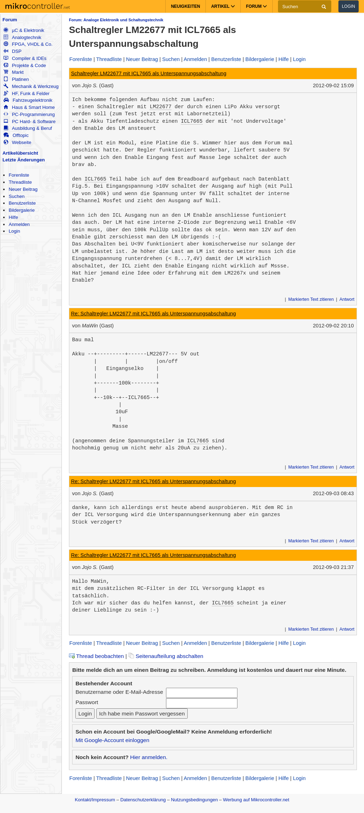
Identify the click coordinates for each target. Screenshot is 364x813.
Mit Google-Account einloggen (112, 740)
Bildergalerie (21, 210)
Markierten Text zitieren (311, 299)
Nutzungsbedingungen (194, 799)
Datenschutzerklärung (143, 799)
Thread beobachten (96, 656)
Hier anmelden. (148, 757)
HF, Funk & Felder (26, 93)
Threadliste (20, 182)
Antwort (346, 299)
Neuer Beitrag (23, 189)
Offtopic (16, 135)
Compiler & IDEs (25, 58)
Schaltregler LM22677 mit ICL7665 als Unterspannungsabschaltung (148, 73)
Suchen (17, 196)
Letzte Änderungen (23, 159)
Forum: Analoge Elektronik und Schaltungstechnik (116, 20)
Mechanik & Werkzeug (31, 86)
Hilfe (13, 217)
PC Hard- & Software (29, 121)
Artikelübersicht (20, 153)
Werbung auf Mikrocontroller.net (256, 799)
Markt (13, 72)
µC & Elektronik (24, 30)
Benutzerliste (22, 203)
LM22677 (160, 106)
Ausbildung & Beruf (28, 128)
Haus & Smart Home (29, 107)
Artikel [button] (223, 6)
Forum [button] (256, 6)
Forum (9, 19)
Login (348, 6)
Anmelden (19, 224)
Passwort (86, 702)
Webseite (17, 142)
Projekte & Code (25, 65)
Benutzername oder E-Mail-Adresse (119, 692)
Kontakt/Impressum (95, 799)
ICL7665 (192, 121)
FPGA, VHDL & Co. (28, 44)
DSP (12, 51)
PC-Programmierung (29, 114)
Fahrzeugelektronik (28, 100)
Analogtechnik (22, 37)
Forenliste (19, 175)
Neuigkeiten (185, 6)
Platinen (16, 79)
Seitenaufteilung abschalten (165, 656)
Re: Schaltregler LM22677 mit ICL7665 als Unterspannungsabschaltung (153, 313)
